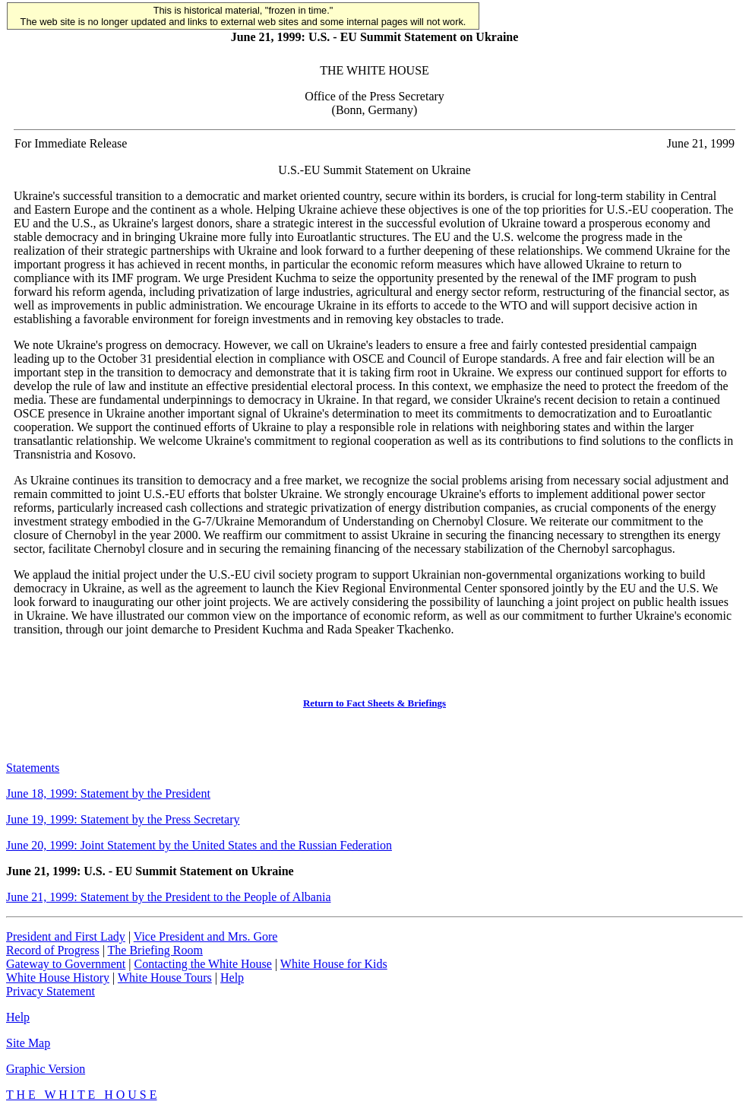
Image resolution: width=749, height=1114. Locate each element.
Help (232, 977)
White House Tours (165, 977)
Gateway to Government (65, 963)
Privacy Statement (50, 991)
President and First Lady (65, 936)
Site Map (28, 1042)
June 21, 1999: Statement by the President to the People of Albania (168, 896)
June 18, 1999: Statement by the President (108, 793)
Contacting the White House (202, 963)
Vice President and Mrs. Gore (206, 936)
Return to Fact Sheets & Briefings (374, 703)
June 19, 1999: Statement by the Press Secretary (123, 819)
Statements (32, 767)
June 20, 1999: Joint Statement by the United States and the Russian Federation (199, 845)
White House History (57, 977)
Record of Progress (53, 950)
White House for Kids (333, 963)
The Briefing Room (155, 950)
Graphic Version (45, 1068)
